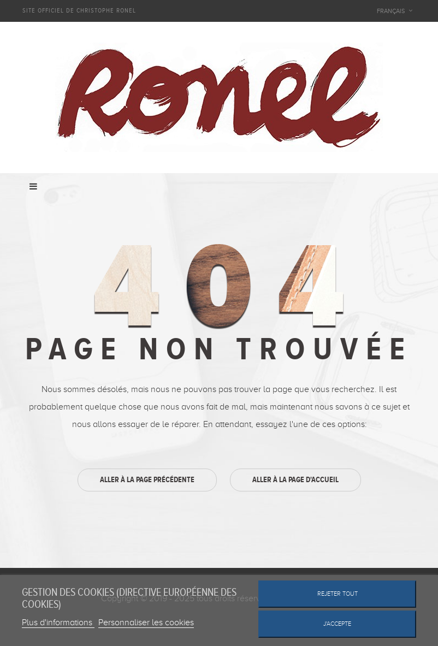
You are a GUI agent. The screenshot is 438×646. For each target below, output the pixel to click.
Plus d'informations (58, 622)
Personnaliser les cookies (146, 622)
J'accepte (337, 623)
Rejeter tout (337, 593)
